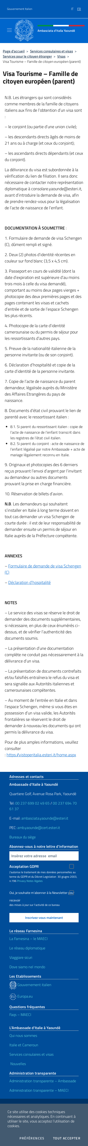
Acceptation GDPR (24, 866)
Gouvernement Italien (19, 9)
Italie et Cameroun (23, 1045)
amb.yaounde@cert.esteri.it (38, 827)
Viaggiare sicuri (20, 957)
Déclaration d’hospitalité (29, 582)
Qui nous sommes (23, 1035)
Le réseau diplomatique (27, 948)
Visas (61, 56)
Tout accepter (66, 1138)
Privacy (21, 881)
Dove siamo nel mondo (27, 967)
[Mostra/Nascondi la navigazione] (9, 30)
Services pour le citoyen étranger (27, 56)
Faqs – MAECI (20, 1014)
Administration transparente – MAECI (39, 1090)
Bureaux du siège (22, 837)
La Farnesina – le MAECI (28, 938)
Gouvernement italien (30, 984)
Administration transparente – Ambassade (42, 1081)
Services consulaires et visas (51, 51)
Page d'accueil (14, 51)
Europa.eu (21, 996)
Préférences (31, 1138)
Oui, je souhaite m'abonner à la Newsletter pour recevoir (41, 893)
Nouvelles (17, 1064)
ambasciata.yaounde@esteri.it (44, 818)
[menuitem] (74, 7)
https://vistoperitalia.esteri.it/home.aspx (41, 755)
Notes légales (35, 881)
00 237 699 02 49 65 (32, 803)
